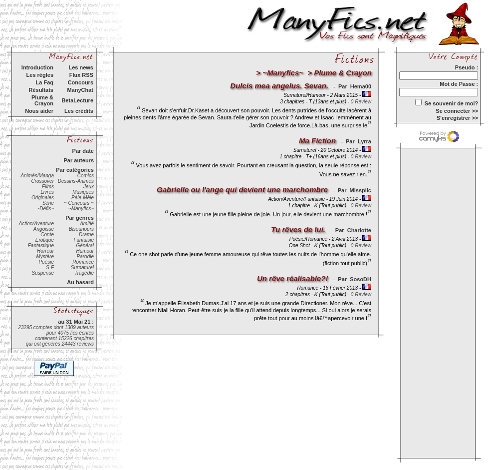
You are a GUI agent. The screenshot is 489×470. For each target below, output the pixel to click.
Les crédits (78, 111)
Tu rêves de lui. (298, 229)
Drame (86, 234)
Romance (83, 262)
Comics (85, 175)
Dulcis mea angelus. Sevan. (279, 85)
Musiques (83, 192)
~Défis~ (45, 208)
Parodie (85, 256)
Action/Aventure (36, 223)
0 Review (361, 101)
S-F (50, 267)
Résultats (40, 90)
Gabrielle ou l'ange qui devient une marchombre (242, 189)
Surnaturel (82, 267)
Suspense (43, 273)
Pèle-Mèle (82, 197)
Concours (80, 82)
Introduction (37, 67)
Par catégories (75, 170)
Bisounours (81, 229)
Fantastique (41, 245)
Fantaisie (83, 240)
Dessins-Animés (76, 181)
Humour (85, 251)
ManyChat (80, 90)
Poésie (46, 262)
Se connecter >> (457, 111)
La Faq (44, 82)
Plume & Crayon (42, 100)
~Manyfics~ (81, 208)
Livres (47, 192)
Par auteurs (78, 160)
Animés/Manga (37, 175)
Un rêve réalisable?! (292, 278)
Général (85, 245)
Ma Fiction (317, 140)
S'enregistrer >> (457, 118)
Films (48, 186)
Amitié (87, 223)
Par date (83, 151)
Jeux (88, 186)
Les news (80, 67)
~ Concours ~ (79, 203)
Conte (47, 234)
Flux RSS (81, 75)
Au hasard (80, 282)
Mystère (45, 256)
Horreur (45, 251)
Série (48, 203)
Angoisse (43, 229)
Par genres (79, 218)
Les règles (39, 75)
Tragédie (84, 273)
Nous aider (39, 111)
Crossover (42, 181)
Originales (42, 197)
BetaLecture (77, 100)
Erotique (44, 240)
